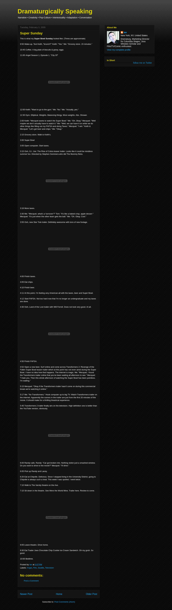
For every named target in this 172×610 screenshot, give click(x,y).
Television (49, 568)
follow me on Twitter (142, 63)
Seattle (41, 568)
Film (35, 568)
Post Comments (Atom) (64, 602)
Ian (125, 32)
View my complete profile (119, 50)
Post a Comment (31, 581)
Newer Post (26, 594)
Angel (29, 568)
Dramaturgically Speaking (55, 11)
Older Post (91, 594)
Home (59, 594)
